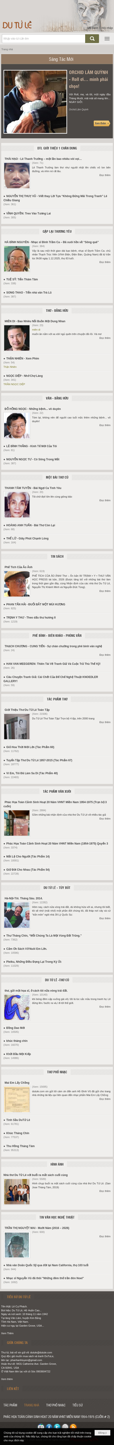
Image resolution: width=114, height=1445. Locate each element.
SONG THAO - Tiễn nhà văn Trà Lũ (28, 292)
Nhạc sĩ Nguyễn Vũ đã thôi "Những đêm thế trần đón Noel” (45, 1278)
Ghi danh (92, 28)
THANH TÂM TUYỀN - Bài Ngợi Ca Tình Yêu (33, 488)
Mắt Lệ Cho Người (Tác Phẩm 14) (28, 856)
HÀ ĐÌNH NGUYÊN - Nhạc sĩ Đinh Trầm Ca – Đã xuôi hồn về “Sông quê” (52, 242)
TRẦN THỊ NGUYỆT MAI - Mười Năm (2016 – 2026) (37, 1228)
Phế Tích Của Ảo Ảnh (19, 567)
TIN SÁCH (57, 556)
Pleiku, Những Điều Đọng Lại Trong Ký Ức (33, 961)
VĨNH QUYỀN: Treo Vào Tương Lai (28, 213)
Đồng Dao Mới (15, 1028)
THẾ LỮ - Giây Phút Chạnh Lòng (27, 538)
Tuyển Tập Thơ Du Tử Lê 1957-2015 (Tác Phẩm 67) (39, 760)
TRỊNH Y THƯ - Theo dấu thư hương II (31, 617)
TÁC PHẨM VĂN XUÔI (57, 791)
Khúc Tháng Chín (17, 1133)
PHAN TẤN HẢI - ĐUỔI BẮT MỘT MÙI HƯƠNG (35, 604)
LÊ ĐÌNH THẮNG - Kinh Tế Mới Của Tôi (31, 446)
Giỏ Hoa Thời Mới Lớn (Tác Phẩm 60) (30, 747)
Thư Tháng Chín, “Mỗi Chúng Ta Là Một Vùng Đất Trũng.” (44, 935)
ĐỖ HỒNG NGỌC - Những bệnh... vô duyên (33, 409)
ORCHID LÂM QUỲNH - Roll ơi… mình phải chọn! (88, 79)
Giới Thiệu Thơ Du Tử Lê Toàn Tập (27, 710)
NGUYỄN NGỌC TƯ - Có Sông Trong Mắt (32, 459)
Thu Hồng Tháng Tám (20, 1146)
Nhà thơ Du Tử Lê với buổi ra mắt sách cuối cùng (35, 1175)
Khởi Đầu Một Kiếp (18, 1054)
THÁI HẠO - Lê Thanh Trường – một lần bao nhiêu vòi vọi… (43, 159)
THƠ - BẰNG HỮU (57, 310)
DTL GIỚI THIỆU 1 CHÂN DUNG (57, 148)
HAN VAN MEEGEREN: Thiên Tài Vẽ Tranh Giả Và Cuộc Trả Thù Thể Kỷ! (53, 663)
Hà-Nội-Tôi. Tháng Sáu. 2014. (24, 898)
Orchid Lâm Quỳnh (78, 109)
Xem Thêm (7, 1333)
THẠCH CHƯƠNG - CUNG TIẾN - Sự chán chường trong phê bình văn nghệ (53, 646)
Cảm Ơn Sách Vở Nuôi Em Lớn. (26, 948)
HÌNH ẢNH (57, 1164)
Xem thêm (7, 1379)
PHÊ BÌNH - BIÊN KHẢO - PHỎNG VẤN (57, 635)
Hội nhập (107, 28)
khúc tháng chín (16, 1041)
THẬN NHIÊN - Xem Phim (22, 358)
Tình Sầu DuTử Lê (18, 1120)
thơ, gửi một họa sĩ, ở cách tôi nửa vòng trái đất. (36, 990)
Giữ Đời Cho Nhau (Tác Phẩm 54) (28, 869)
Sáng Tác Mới (61, 59)
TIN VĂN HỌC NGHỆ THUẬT (57, 1217)
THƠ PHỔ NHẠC (57, 1072)
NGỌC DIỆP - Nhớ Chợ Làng (24, 375)
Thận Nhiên (10, 366)
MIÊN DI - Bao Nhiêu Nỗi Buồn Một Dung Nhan (35, 321)
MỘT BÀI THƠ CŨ (57, 477)
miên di (36, 329)
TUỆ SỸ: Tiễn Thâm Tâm (22, 279)
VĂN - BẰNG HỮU (57, 398)
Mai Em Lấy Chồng (17, 1082)
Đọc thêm (105, 175)
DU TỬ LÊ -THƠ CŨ (57, 980)
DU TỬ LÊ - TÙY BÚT (57, 887)
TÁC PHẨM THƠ (57, 699)
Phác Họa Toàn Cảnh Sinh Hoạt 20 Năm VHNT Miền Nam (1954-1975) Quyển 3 (57, 843)
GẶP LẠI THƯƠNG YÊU (57, 231)
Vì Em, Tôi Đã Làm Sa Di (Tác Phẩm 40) (32, 773)
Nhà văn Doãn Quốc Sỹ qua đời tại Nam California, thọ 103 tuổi (47, 1265)
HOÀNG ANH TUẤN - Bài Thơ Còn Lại (30, 525)
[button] (107, 39)
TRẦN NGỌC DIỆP (14, 384)
